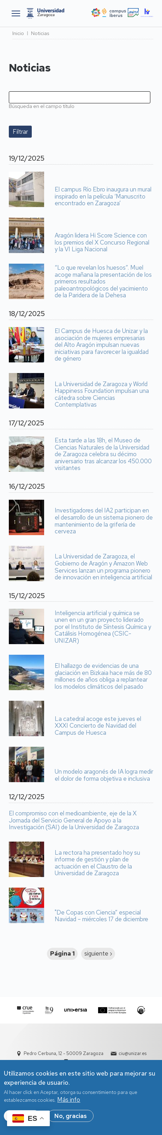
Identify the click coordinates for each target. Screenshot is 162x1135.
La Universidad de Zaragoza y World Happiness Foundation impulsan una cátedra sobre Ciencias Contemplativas (102, 394)
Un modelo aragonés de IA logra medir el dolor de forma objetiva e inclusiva (104, 775)
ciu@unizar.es (132, 1053)
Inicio (18, 33)
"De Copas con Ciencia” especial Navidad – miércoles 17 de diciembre (101, 916)
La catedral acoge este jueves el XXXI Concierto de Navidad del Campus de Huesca (98, 726)
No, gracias (70, 1116)
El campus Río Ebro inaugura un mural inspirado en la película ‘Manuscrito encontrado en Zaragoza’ (103, 196)
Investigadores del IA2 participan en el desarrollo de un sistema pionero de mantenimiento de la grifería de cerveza (104, 521)
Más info (68, 1100)
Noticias (40, 33)
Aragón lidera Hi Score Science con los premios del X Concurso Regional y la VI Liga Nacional (102, 242)
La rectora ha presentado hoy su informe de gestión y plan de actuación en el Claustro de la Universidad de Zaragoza (97, 863)
